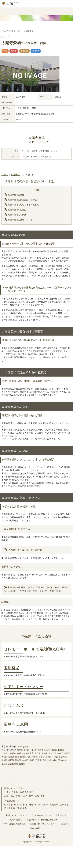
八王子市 (5, 753)
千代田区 (56, 757)
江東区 (18, 760)
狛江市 (34, 750)
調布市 (40, 750)
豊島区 (20, 750)
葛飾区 (44, 753)
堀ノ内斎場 (43, 804)
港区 (29, 757)
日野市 (61, 750)
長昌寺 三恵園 (16, 724)
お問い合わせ (16, 819)
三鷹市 (38, 760)
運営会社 (59, 815)
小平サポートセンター (23, 686)
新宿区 (41, 757)
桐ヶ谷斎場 (19, 804)
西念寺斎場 (13, 705)
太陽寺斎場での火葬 (17, 214)
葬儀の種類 (35, 828)
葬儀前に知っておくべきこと (43, 824)
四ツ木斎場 (9, 808)
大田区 (4, 757)
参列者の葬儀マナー (50, 819)
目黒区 (67, 753)
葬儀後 (64, 824)
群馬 (31, 795)
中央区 (25, 760)
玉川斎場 (11, 667)
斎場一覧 (15, 31)
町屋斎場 (8, 804)
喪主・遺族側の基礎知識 (14, 824)
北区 (17, 757)
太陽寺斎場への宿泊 (17, 209)
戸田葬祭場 (21, 808)
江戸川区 (52, 753)
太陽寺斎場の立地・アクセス (21, 219)
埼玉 (12, 795)
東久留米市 (13, 763)
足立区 (37, 753)
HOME (4, 31)
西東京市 (30, 753)
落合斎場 (54, 804)
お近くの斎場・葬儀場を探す (18, 792)
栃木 (42, 795)
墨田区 (11, 760)
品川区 (48, 757)
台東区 (60, 753)
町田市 (47, 750)
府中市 (45, 760)
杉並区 (11, 757)
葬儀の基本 (31, 819)
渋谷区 (13, 750)
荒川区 (27, 750)
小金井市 (19, 119)
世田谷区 (5, 750)
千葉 (18, 795)
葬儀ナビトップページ (15, 788)
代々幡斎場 (31, 804)
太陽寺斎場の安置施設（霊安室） (23, 199)
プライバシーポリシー (41, 815)
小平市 (4, 763)
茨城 (37, 795)
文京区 (4, 760)
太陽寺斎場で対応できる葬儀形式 (23, 204)
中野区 (35, 757)
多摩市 (54, 750)
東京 (6, 795)
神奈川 (24, 795)
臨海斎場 (64, 804)
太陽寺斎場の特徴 (16, 194)
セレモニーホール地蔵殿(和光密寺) (34, 649)
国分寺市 (62, 760)
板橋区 (23, 757)
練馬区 (64, 757)
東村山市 (21, 753)
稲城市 (13, 753)
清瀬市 (32, 760)
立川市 (22, 763)
